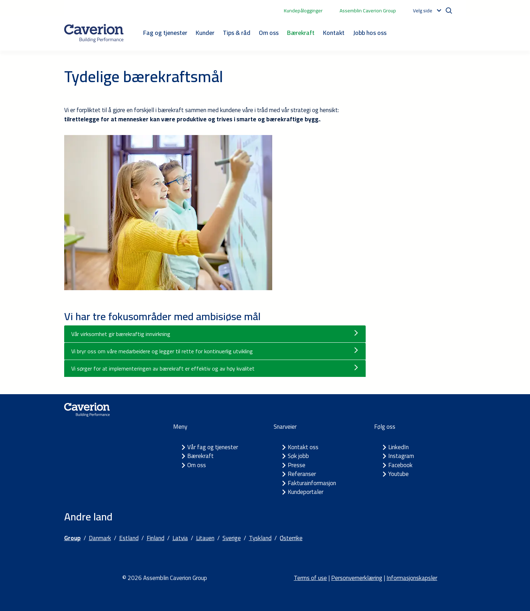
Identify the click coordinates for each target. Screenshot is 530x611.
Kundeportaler (305, 491)
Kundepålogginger (303, 10)
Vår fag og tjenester (212, 447)
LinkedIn (398, 447)
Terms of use (310, 577)
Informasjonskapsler (411, 577)
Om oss (269, 32)
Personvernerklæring (356, 577)
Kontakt (334, 32)
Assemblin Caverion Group (368, 10)
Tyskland (260, 538)
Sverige (232, 538)
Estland (129, 538)
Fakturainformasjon (312, 483)
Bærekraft (301, 32)
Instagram (401, 456)
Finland (155, 538)
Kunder (205, 32)
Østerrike (291, 538)
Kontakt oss (303, 447)
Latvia (180, 538)
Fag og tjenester (165, 32)
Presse (296, 465)
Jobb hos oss (369, 32)
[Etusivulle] (93, 33)
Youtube (398, 473)
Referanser (302, 473)
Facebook (400, 465)
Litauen (205, 538)
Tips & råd (236, 32)
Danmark (100, 538)
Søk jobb (298, 456)
